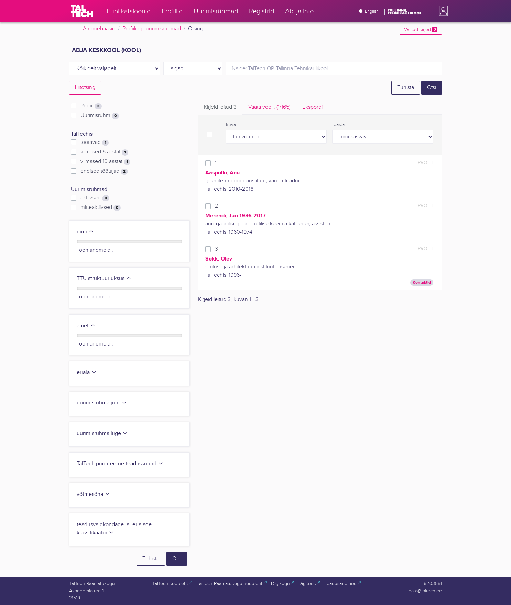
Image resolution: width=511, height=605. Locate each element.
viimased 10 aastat (105, 161)
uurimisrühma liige (102, 433)
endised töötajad (104, 171)
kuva (231, 124)
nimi (85, 232)
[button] (442, 11)
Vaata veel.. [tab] (269, 107)
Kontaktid (422, 282)
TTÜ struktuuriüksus (104, 278)
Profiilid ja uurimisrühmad (151, 28)
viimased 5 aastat (104, 152)
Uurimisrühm (99, 115)
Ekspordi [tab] (312, 107)
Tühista (405, 87)
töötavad (94, 142)
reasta (338, 124)
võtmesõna (93, 494)
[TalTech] (82, 11)
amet (86, 325)
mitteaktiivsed (100, 207)
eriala (87, 372)
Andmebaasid (99, 28)
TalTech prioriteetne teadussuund (120, 463)
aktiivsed (94, 197)
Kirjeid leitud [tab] (220, 107)
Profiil (91, 106)
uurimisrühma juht (102, 403)
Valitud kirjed (420, 29)
